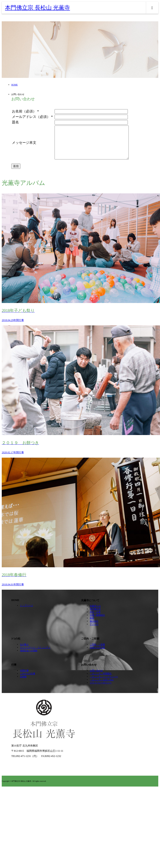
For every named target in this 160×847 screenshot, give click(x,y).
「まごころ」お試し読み (102, 686)
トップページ (26, 612)
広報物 (23, 683)
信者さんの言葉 (97, 654)
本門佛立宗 (95, 615)
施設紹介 (94, 627)
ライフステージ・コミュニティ (35, 654)
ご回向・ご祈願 (97, 651)
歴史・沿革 (95, 618)
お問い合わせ (96, 677)
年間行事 (24, 677)
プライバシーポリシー (101, 689)
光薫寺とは (95, 612)
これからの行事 (27, 680)
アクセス (94, 630)
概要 (92, 624)
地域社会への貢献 (28, 657)
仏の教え (24, 651)
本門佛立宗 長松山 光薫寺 (37, 8)
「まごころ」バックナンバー (104, 683)
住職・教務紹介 (97, 621)
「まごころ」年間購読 (101, 680)
